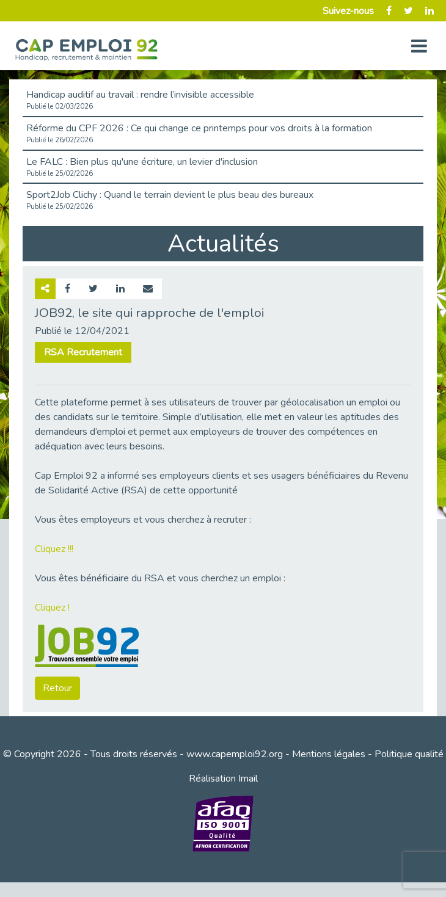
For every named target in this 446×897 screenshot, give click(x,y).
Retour (57, 688)
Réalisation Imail (223, 778)
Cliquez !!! (54, 549)
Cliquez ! (52, 607)
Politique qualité (409, 754)
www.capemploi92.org (234, 754)
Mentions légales (328, 754)
